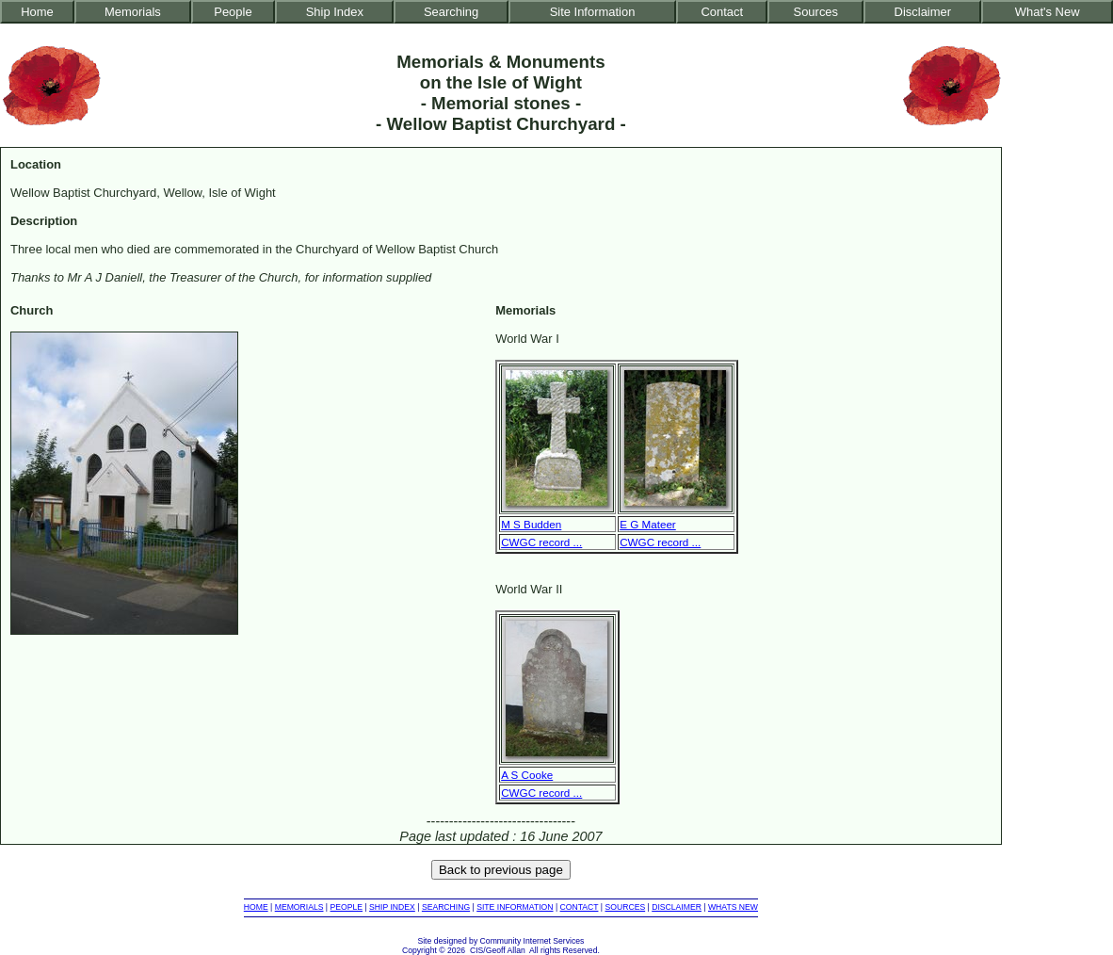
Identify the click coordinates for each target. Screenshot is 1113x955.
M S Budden (531, 524)
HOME (256, 907)
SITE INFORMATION (514, 907)
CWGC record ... (541, 542)
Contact (722, 12)
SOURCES (625, 907)
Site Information (593, 12)
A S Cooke (527, 775)
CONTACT (579, 907)
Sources (816, 12)
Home (37, 12)
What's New (1047, 12)
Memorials (133, 12)
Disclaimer (923, 12)
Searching (451, 12)
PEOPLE (347, 907)
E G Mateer (648, 524)
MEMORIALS (299, 907)
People (232, 12)
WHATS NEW (733, 907)
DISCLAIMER (677, 907)
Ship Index (334, 12)
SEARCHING (446, 907)
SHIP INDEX (392, 907)
